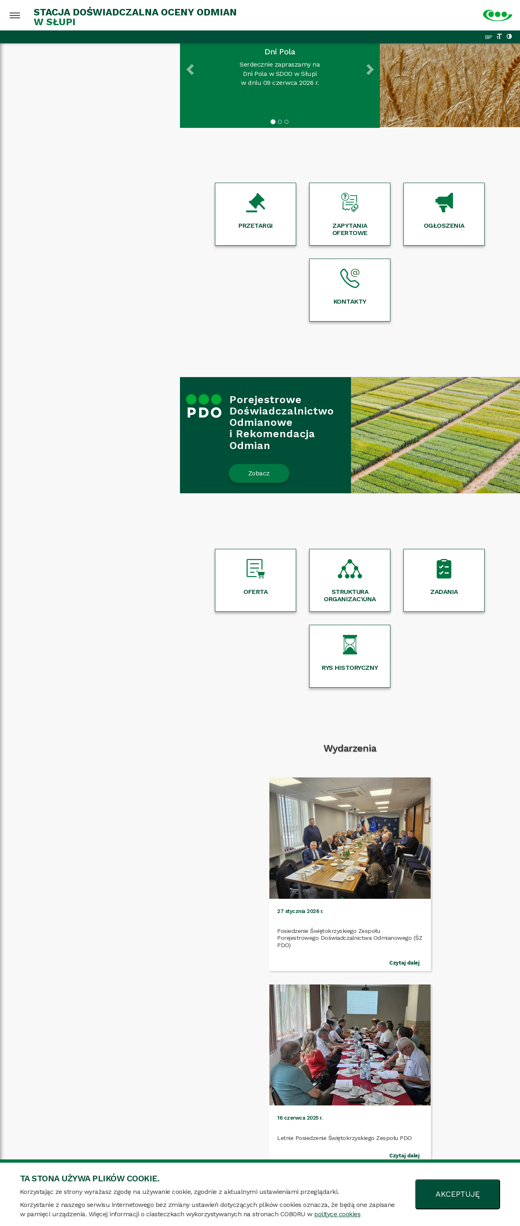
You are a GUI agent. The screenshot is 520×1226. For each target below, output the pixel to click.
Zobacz (79, 397)
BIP (488, 37)
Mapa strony (105, 1151)
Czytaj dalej (113, 774)
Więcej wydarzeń (260, 812)
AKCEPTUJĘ (458, 1194)
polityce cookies (337, 1214)
